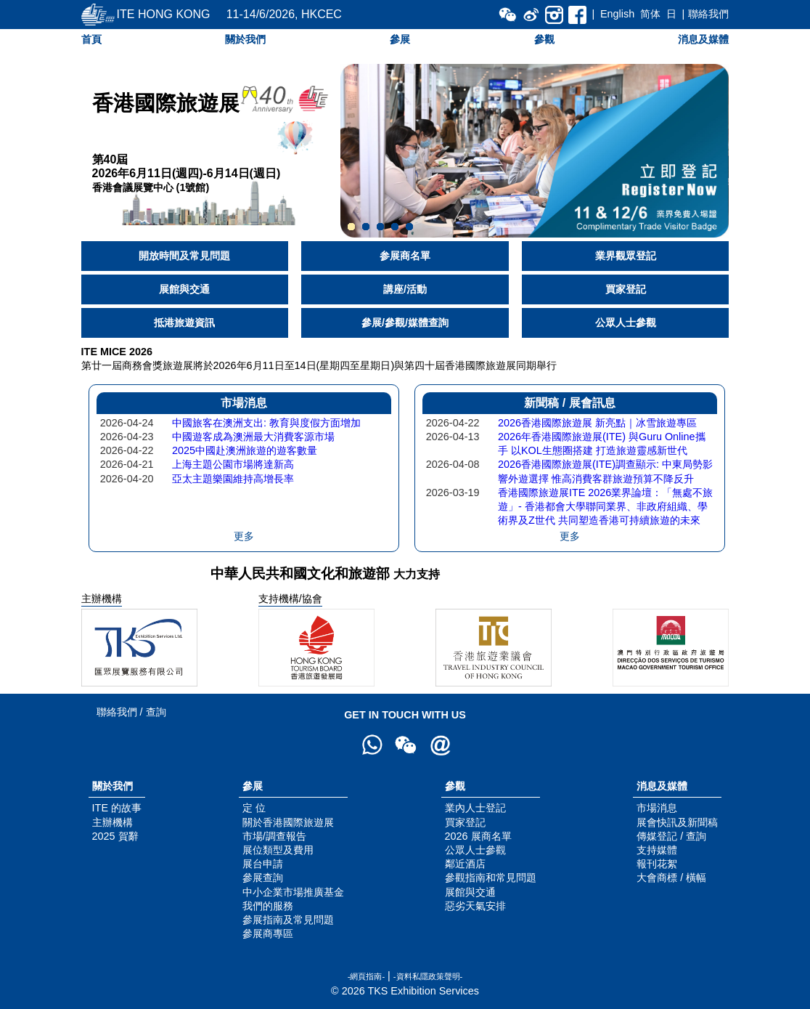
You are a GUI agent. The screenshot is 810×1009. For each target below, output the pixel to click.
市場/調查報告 (274, 836)
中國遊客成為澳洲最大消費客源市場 (253, 436)
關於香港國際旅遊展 (288, 822)
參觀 (544, 39)
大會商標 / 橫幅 (671, 877)
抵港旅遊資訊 (184, 322)
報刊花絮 (657, 864)
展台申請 (262, 864)
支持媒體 (657, 850)
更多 (244, 536)
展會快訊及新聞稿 (677, 822)
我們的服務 (267, 906)
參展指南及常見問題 (288, 919)
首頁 (91, 39)
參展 (400, 39)
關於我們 (245, 39)
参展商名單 (405, 256)
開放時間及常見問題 (184, 256)
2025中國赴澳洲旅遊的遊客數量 (244, 450)
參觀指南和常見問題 (490, 877)
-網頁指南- (366, 976)
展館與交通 (184, 289)
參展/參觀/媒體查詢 (405, 322)
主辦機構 (112, 822)
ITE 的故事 (117, 808)
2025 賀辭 (115, 836)
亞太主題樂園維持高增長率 (233, 479)
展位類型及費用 (278, 850)
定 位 (254, 808)
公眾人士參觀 (625, 322)
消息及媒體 (703, 39)
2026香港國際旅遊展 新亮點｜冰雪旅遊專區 (597, 423)
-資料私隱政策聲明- (427, 976)
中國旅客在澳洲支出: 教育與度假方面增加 (266, 423)
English (617, 14)
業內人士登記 (475, 808)
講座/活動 (405, 289)
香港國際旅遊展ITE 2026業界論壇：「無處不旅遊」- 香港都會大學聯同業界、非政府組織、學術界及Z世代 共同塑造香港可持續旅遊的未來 (605, 506)
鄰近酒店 (465, 864)
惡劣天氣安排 (475, 906)
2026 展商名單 (478, 836)
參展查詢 (262, 877)
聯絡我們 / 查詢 (131, 712)
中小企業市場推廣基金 (293, 892)
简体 (650, 14)
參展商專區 (267, 933)
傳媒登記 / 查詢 (671, 836)
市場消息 (657, 808)
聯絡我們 (708, 14)
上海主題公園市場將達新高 (233, 464)
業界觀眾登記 (625, 256)
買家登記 (625, 289)
